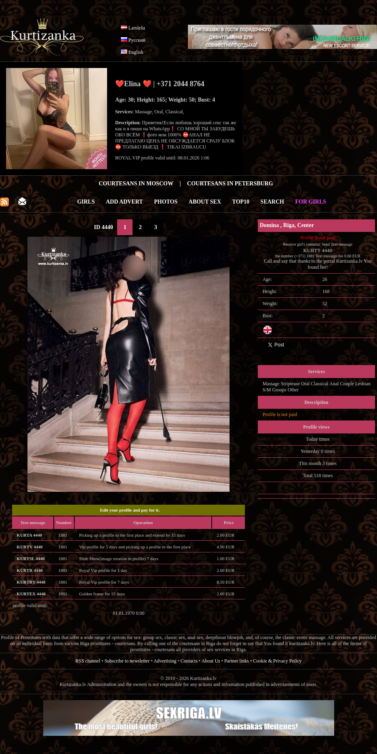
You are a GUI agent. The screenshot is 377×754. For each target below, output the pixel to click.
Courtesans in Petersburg (230, 184)
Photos (165, 202)
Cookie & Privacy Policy (277, 661)
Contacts (189, 661)
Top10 (241, 202)
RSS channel (88, 661)
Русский (136, 40)
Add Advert (124, 202)
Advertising (165, 661)
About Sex (205, 202)
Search (272, 202)
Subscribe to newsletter (127, 661)
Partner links (236, 661)
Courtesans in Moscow (136, 184)
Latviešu (136, 28)
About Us (210, 661)
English (135, 52)
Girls (86, 202)
